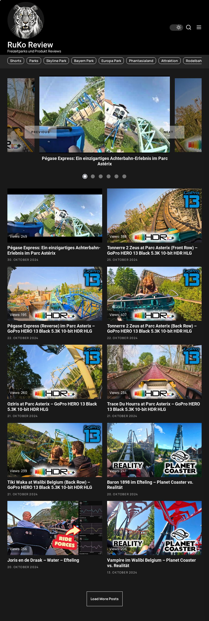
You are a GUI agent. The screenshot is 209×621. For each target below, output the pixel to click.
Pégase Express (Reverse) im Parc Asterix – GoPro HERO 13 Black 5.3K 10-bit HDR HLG (51, 328)
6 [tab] (124, 176)
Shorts (15, 60)
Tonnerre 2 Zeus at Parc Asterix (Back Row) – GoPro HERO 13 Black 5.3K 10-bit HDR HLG (152, 328)
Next (168, 132)
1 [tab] (85, 176)
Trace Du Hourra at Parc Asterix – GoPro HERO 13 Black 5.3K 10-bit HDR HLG (153, 406)
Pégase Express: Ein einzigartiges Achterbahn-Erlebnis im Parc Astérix (105, 161)
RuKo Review (30, 44)
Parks (33, 60)
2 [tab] (93, 176)
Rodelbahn (195, 60)
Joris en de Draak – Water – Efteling (43, 560)
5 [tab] (116, 176)
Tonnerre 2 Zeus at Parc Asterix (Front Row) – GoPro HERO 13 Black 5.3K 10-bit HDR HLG (152, 250)
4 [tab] (109, 176)
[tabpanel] (104, 114)
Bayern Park (84, 60)
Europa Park (111, 60)
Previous (40, 132)
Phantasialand (141, 60)
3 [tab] (101, 176)
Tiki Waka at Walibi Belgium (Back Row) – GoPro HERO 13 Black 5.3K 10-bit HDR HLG (49, 485)
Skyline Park (56, 60)
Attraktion (169, 60)
